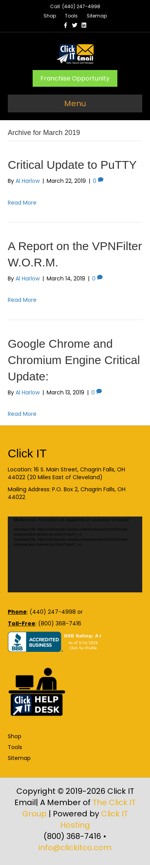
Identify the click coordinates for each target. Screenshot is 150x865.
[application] (75, 554)
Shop (50, 15)
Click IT (27, 453)
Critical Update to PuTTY (72, 164)
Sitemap (97, 15)
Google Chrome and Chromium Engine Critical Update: (74, 360)
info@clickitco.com (75, 847)
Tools (71, 15)
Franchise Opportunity (75, 78)
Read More (22, 203)
